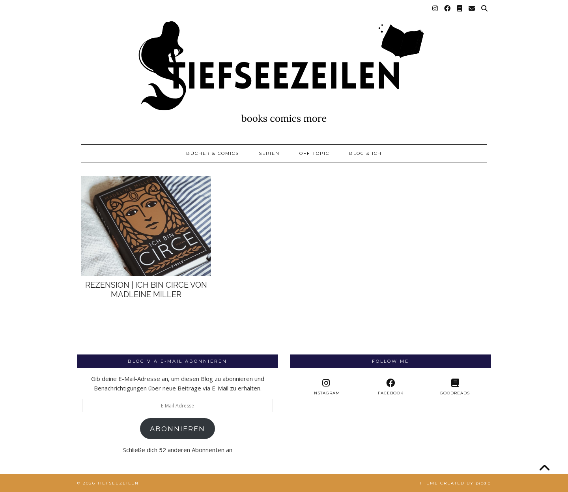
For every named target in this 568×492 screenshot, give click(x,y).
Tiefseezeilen (118, 483)
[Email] (472, 8)
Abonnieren (177, 429)
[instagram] (326, 387)
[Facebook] (447, 8)
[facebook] (390, 387)
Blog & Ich (365, 153)
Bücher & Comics (212, 153)
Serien (269, 153)
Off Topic (314, 153)
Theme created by (455, 483)
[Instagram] (435, 8)
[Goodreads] (460, 8)
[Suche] (484, 8)
